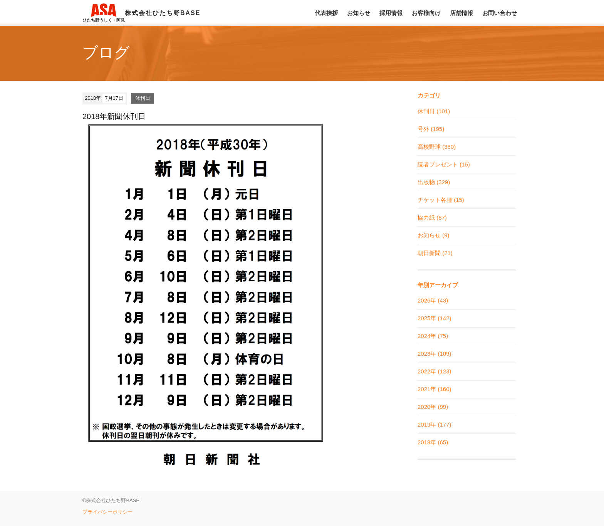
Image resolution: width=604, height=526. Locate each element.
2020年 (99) (433, 406)
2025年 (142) (434, 318)
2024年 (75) (433, 336)
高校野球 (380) (437, 146)
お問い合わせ (499, 13)
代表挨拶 (326, 13)
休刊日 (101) (434, 111)
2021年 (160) (434, 389)
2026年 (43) (433, 300)
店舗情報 (461, 13)
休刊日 (142, 98)
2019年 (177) (434, 424)
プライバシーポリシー (107, 512)
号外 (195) (431, 129)
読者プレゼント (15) (444, 164)
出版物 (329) (434, 182)
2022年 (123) (434, 371)
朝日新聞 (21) (435, 253)
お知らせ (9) (434, 235)
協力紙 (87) (432, 217)
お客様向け (426, 13)
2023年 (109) (434, 353)
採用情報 (391, 13)
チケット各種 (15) (441, 200)
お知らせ (358, 13)
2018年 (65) (433, 442)
